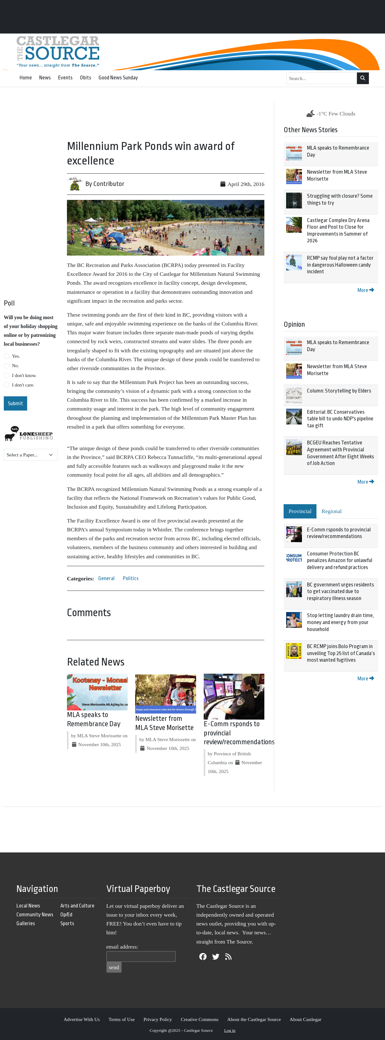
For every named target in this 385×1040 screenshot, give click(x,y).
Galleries (25, 923)
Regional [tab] (332, 511)
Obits (85, 78)
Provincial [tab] (300, 511)
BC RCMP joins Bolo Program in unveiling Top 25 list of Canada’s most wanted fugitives (341, 653)
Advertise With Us (81, 1019)
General (106, 578)
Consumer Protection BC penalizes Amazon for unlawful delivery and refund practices (339, 560)
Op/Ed (66, 915)
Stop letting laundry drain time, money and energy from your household (340, 622)
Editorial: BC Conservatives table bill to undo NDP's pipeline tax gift (340, 419)
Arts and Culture (77, 906)
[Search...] (322, 78)
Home (26, 78)
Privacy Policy (157, 1019)
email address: (122, 947)
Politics (131, 578)
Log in (230, 1030)
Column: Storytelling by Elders (339, 391)
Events (65, 78)
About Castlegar (305, 1019)
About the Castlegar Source (254, 1019)
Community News (34, 915)
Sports (67, 923)
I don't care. (23, 384)
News (45, 78)
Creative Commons (199, 1019)
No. (15, 365)
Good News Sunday (118, 78)
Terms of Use (122, 1019)
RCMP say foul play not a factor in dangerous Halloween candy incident (340, 265)
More (366, 290)
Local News (28, 906)
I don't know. (24, 375)
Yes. (16, 356)
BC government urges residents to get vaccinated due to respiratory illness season (340, 591)
